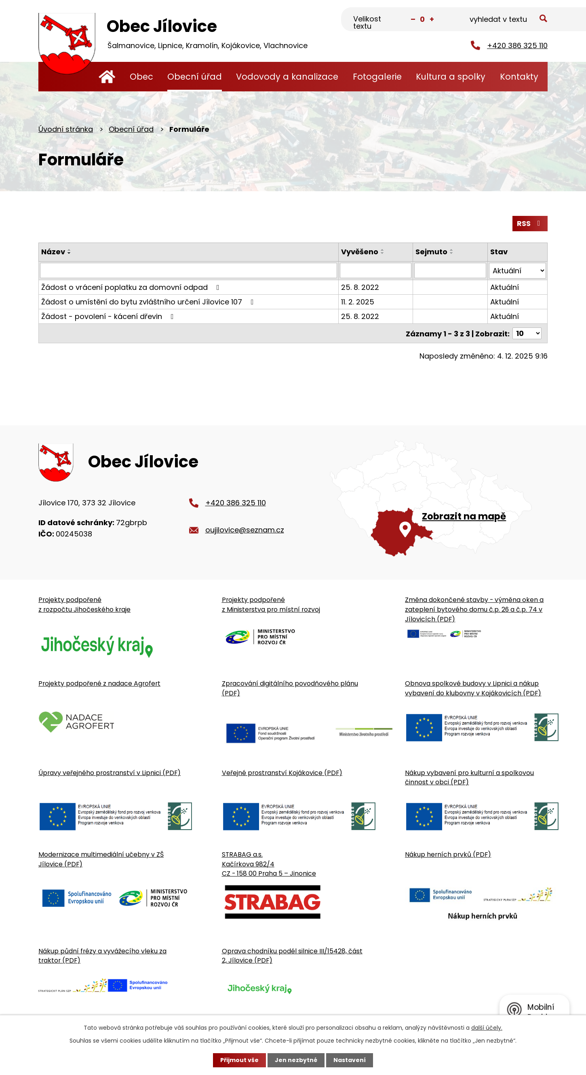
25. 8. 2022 (360, 287)
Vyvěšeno (359, 252)
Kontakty (519, 76)
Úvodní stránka (107, 76)
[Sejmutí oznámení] (450, 270)
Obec (141, 76)
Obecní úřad (194, 76)
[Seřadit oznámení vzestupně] (69, 249)
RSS (530, 223)
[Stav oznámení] (517, 270)
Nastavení (349, 1060)
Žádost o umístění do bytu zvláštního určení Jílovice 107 (149, 301)
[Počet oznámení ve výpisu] (527, 333)
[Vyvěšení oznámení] (376, 270)
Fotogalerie (377, 76)
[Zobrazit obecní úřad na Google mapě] (439, 498)
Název (53, 252)
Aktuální (504, 287)
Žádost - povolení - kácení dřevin (109, 316)
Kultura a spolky (450, 76)
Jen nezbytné (296, 1060)
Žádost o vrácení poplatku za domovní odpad (132, 287)
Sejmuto (431, 252)
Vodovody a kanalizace (287, 76)
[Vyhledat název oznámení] (188, 270)
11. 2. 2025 (357, 301)
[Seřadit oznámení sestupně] (69, 253)
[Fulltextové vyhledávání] (507, 20)
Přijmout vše (239, 1060)
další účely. (486, 1028)
